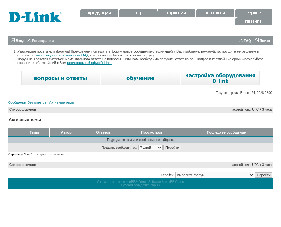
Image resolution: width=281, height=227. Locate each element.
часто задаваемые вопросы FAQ (61, 55)
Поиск (262, 41)
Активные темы (61, 102)
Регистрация (40, 41)
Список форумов (22, 109)
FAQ (245, 41)
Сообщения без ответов (27, 102)
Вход (17, 41)
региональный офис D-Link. (89, 63)
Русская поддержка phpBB (140, 185)
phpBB (130, 181)
